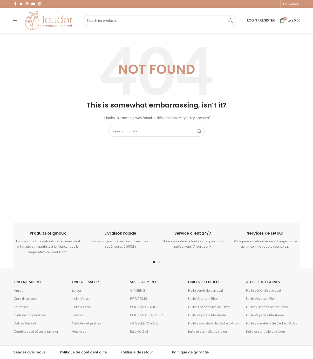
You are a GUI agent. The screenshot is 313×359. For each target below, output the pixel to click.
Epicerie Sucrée (28, 282)
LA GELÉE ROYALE (144, 323)
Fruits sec (21, 307)
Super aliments (144, 282)
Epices (77, 290)
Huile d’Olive (81, 307)
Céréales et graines (86, 323)
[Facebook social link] (15, 4)
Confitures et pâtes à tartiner (36, 331)
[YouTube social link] (33, 4)
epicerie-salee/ (85, 282)
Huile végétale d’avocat (205, 290)
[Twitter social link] (21, 4)
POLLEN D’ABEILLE (144, 307)
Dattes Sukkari (25, 323)
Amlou (18, 290)
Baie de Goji (139, 331)
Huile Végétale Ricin (203, 298)
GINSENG (137, 290)
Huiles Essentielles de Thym (209, 307)
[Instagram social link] (27, 4)
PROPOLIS (138, 298)
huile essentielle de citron (207, 331)
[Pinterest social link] (40, 4)
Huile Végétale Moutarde (207, 315)
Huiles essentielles (205, 282)
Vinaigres (79, 331)
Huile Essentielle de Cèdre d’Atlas (213, 323)
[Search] (159, 20)
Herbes (77, 315)
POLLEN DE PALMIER (146, 315)
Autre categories (263, 282)
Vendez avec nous (29, 352)
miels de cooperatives (30, 315)
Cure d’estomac (25, 298)
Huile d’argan (81, 298)
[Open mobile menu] (15, 20)
